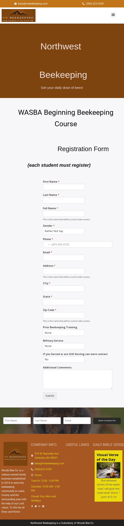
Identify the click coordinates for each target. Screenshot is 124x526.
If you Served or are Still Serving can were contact (75, 354)
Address (49, 266)
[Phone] (77, 244)
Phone (48, 239)
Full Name (50, 208)
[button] (113, 14)
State (47, 296)
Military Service (53, 340)
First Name (51, 181)
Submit (50, 395)
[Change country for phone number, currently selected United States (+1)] (46, 244)
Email (47, 252)
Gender (49, 225)
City (46, 283)
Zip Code (49, 310)
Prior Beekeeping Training (60, 327)
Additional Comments (57, 367)
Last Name (51, 195)
